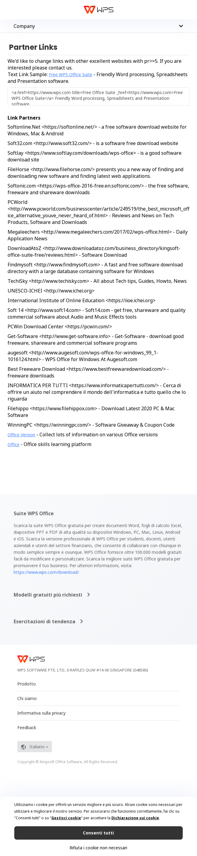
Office (13, 444)
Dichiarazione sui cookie (135, 817)
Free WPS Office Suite (70, 74)
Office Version (21, 435)
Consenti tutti (98, 833)
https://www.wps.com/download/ (46, 572)
